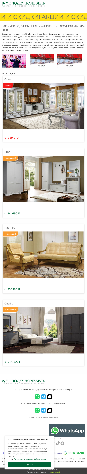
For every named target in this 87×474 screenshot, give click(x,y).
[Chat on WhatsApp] (67, 430)
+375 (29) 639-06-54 (40, 390)
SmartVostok (55, 472)
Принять (29, 465)
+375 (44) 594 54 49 (22, 390)
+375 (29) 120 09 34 (29, 403)
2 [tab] (45, 202)
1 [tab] (42, 202)
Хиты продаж (9, 73)
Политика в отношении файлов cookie (30, 459)
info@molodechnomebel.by (46, 417)
